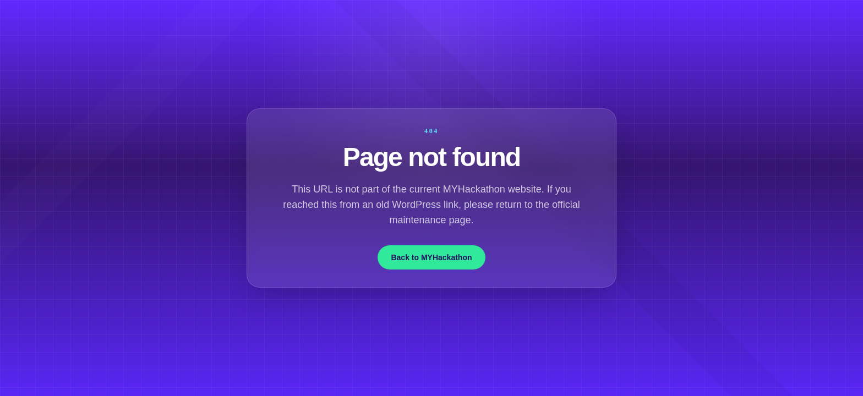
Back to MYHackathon (431, 257)
